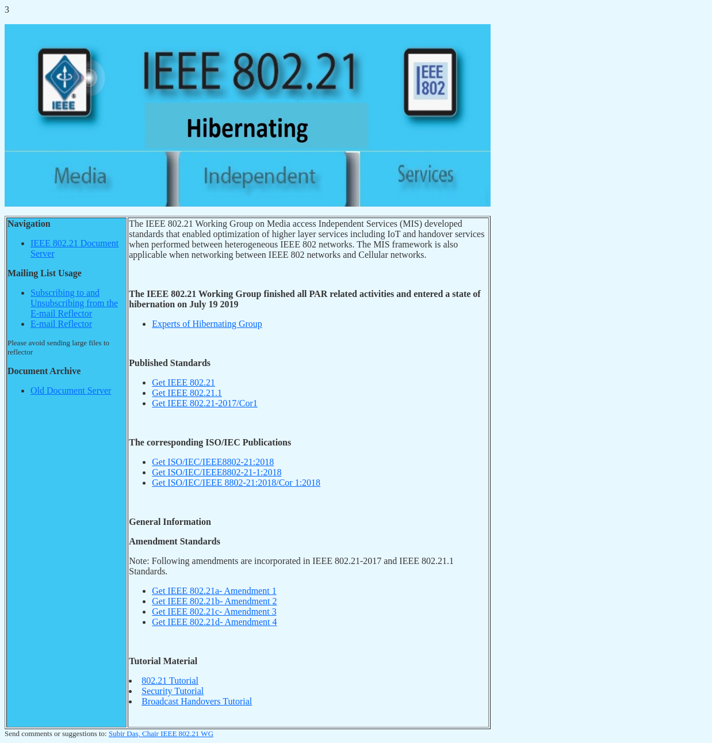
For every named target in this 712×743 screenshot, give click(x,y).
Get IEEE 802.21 (183, 382)
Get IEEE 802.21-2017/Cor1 (205, 403)
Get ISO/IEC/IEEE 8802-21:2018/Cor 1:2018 (236, 482)
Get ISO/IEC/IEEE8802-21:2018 (213, 462)
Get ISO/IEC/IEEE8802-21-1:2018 (216, 472)
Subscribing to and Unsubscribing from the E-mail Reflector (74, 303)
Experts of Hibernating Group (207, 324)
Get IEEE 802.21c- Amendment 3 (214, 611)
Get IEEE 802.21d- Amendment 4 (214, 622)
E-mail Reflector (61, 324)
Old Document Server (70, 390)
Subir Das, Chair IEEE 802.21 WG (161, 733)
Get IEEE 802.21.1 (187, 393)
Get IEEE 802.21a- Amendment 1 (214, 591)
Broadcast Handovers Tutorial (196, 701)
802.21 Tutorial (169, 680)
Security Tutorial (172, 691)
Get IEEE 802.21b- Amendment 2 (214, 601)
